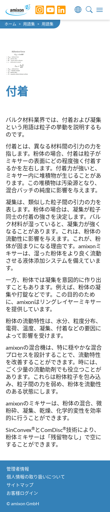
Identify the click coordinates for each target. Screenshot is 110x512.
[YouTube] (46, 10)
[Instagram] (35, 10)
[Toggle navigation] (99, 10)
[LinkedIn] (57, 10)
